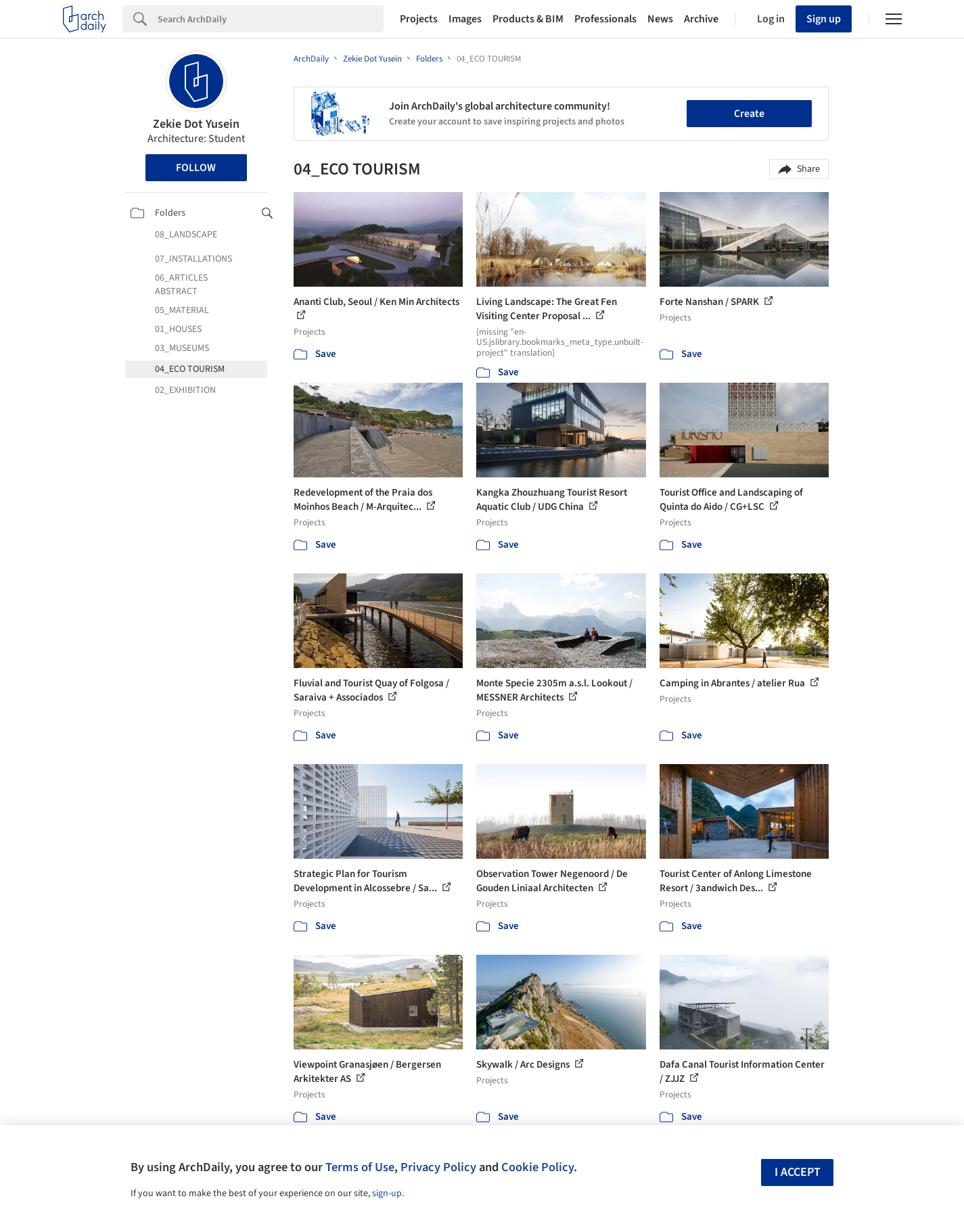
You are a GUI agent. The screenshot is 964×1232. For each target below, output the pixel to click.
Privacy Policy (438, 1167)
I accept (798, 1172)
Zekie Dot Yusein (196, 124)
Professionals (605, 19)
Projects (419, 19)
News (660, 19)
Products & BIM (528, 19)
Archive (701, 19)
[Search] (271, 18)
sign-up (387, 1193)
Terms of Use (359, 1167)
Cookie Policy (537, 1167)
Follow (196, 167)
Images (465, 19)
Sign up (823, 18)
